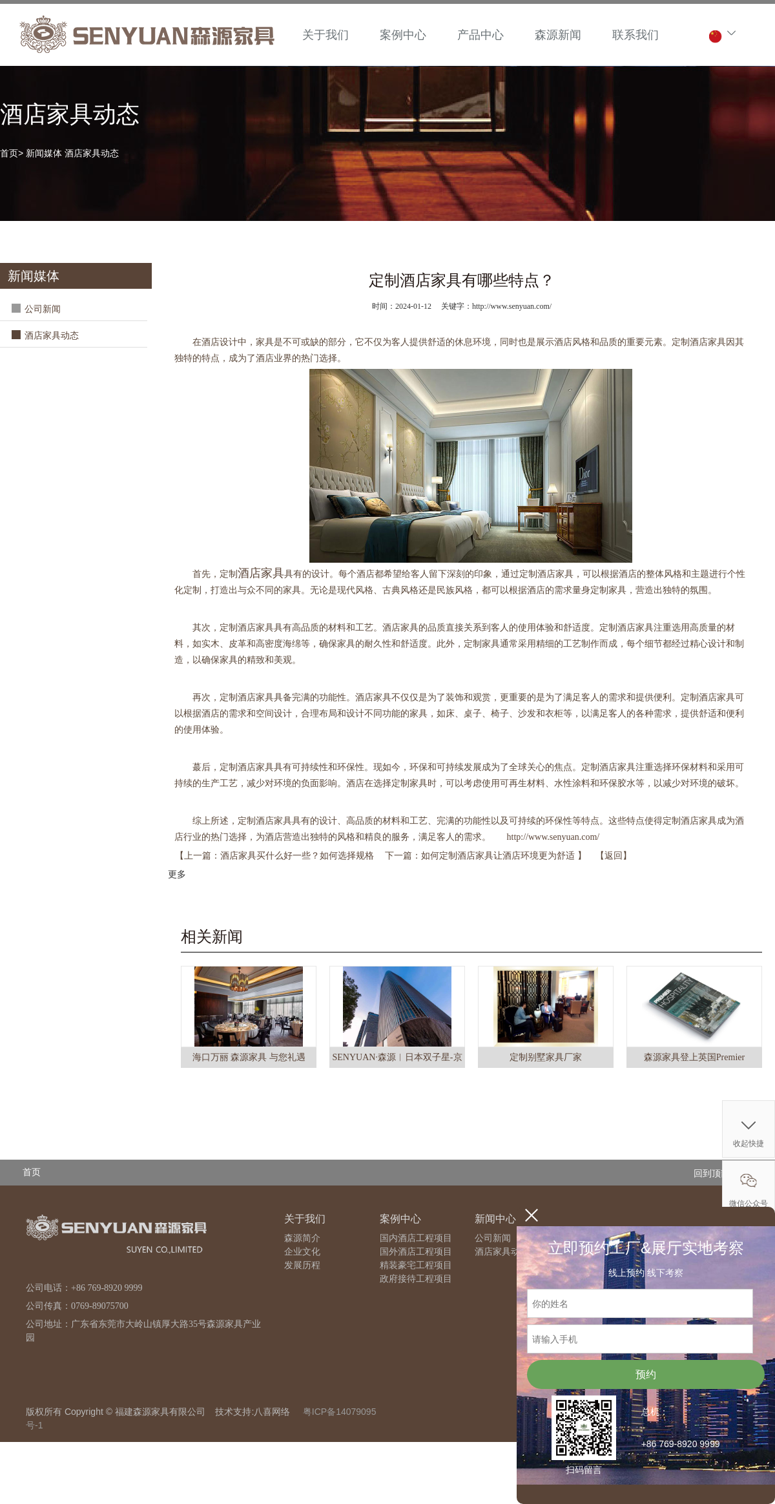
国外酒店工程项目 (416, 1252)
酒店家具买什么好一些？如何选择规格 (298, 856)
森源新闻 (558, 34)
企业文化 (302, 1252)
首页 (9, 153)
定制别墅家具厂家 (546, 1057)
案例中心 (403, 34)
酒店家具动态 (92, 153)
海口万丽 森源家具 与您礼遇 (248, 1057)
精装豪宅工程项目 (416, 1265)
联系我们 (635, 34)
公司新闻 (43, 309)
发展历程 (302, 1265)
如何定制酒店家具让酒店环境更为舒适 (499, 856)
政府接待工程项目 (416, 1279)
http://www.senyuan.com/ (553, 837)
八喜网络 (272, 1411)
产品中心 (480, 34)
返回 (613, 856)
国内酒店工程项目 (416, 1238)
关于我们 (325, 34)
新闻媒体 (44, 153)
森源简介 (302, 1238)
